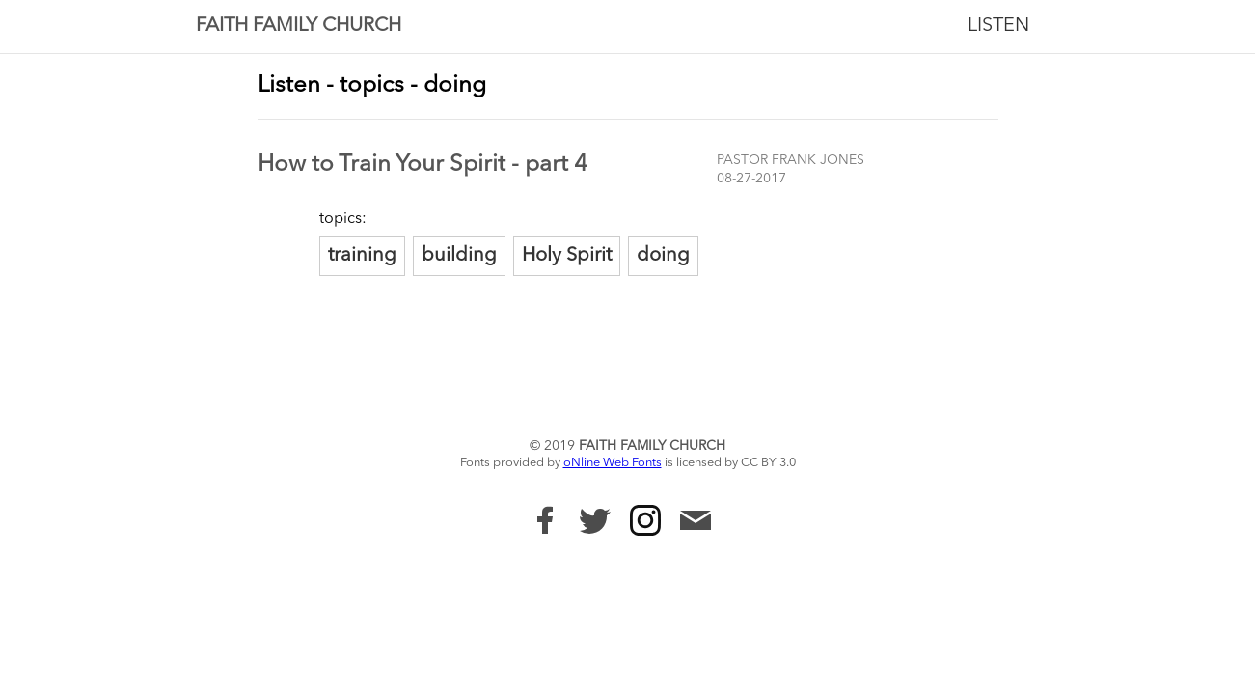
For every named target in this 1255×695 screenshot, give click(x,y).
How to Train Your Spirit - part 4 (422, 165)
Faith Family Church (298, 26)
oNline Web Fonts (612, 463)
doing (663, 255)
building (459, 255)
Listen (998, 26)
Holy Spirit (567, 255)
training (362, 255)
